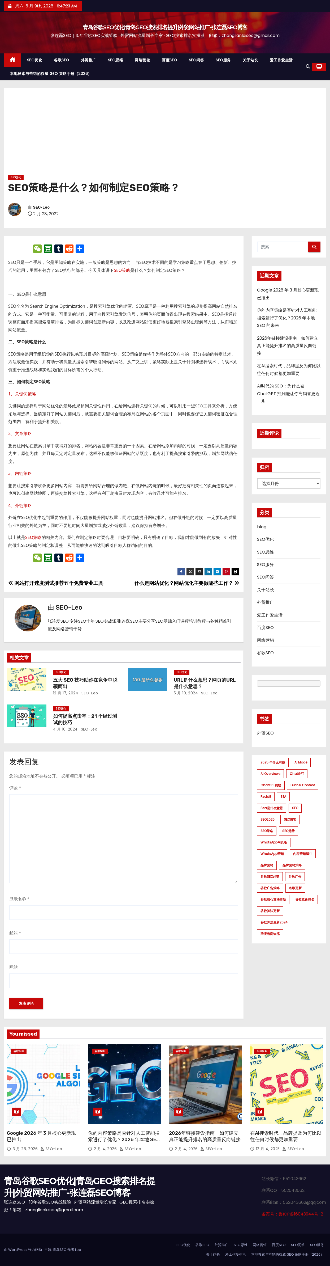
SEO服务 (223, 60)
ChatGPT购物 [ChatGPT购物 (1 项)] (270, 785)
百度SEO (169, 60)
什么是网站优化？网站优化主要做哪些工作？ (186, 583)
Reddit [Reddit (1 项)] (265, 796)
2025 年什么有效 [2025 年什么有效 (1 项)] (272, 762)
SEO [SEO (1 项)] (295, 808)
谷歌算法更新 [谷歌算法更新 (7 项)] (270, 911)
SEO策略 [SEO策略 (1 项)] (266, 831)
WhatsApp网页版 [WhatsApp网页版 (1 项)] (273, 842)
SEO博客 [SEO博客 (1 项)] (290, 819)
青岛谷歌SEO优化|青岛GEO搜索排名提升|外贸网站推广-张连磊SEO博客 (165, 27)
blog (261, 527)
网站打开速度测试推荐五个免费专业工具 (55, 583)
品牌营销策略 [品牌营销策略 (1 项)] (292, 865)
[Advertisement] (165, 133)
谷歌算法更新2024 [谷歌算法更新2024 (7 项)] (274, 922)
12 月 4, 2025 (268, 1148)
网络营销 (142, 60)
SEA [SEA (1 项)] (283, 796)
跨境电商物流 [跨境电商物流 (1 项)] (270, 933)
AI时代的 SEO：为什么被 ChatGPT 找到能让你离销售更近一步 (288, 393)
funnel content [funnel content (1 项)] (302, 785)
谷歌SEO (61, 60)
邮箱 (15, 933)
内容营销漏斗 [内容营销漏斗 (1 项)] (302, 853)
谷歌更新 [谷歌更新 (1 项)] (295, 888)
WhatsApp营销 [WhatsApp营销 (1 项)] (272, 853)
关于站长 (250, 60)
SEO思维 (115, 60)
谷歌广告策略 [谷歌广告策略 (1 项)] (270, 888)
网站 (13, 967)
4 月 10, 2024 (65, 729)
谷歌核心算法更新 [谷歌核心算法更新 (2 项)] (273, 899)
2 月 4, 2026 (106, 1148)
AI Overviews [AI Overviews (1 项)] (270, 773)
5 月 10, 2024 (186, 693)
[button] (308, 67)
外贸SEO (265, 733)
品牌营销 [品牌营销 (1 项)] (266, 865)
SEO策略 (122, 270)
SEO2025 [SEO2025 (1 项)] (267, 819)
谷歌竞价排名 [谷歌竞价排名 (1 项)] (304, 899)
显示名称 (19, 899)
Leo (78, 1249)
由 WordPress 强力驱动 (23, 1249)
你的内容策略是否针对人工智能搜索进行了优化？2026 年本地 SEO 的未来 (286, 317)
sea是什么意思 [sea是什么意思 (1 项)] (271, 808)
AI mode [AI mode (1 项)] (300, 762)
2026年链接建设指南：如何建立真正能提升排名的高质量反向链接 (287, 345)
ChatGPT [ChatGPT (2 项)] (297, 773)
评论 (15, 788)
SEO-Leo (41, 207)
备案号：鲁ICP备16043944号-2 (292, 1214)
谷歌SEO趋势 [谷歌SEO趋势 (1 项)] (269, 876)
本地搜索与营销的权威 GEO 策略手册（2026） (51, 73)
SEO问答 (196, 60)
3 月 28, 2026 (26, 1148)
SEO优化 (34, 60)
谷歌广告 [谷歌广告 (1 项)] (295, 876)
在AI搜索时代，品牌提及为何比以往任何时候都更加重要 (286, 1136)
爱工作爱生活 (281, 60)
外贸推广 (88, 60)
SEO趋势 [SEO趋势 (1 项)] (288, 831)
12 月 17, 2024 (66, 693)
